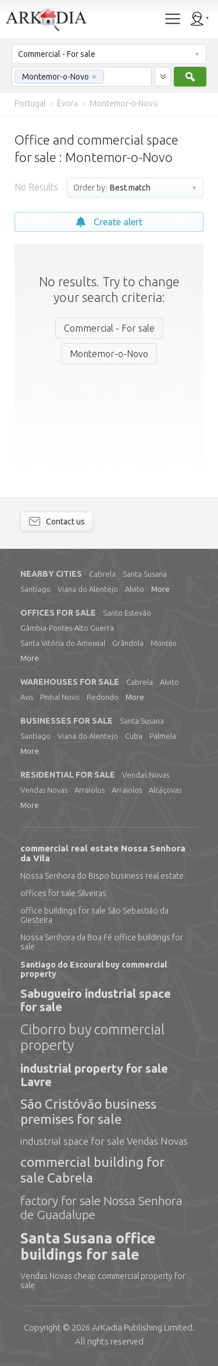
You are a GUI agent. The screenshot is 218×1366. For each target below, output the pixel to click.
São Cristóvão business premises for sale (88, 1111)
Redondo (103, 697)
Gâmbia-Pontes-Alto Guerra (67, 628)
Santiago (35, 589)
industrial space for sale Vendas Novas (104, 1140)
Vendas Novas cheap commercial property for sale (102, 1280)
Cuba (133, 736)
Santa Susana (145, 574)
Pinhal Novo (60, 697)
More (160, 589)
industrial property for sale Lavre (94, 1075)
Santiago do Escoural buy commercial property (93, 969)
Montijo (164, 643)
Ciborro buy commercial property (92, 1038)
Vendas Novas (145, 775)
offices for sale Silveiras (63, 893)
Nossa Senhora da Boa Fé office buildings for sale (101, 942)
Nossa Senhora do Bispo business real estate (102, 875)
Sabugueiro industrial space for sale (95, 1000)
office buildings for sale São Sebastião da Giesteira (94, 915)
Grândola (128, 643)
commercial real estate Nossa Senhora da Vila (102, 853)
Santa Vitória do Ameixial (62, 643)
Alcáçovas (165, 790)
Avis (26, 697)
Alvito (134, 589)
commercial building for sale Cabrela (92, 1169)
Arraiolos (89, 790)
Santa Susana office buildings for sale (88, 1246)
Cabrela (102, 574)
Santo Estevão (127, 613)
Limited (142, 1327)
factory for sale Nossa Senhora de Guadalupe (101, 1207)
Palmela (162, 736)
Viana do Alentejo (88, 589)
